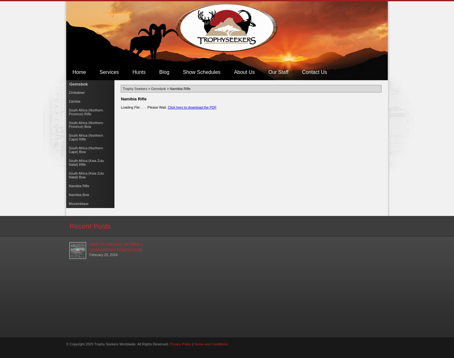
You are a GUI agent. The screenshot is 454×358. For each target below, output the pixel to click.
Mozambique (79, 204)
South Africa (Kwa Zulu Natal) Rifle (86, 162)
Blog (164, 72)
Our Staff (278, 72)
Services (109, 72)
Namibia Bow (79, 195)
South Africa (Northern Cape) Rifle (86, 137)
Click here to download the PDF (192, 107)
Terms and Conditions (211, 344)
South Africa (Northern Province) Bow (86, 124)
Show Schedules (201, 72)
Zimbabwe (77, 92)
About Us (244, 72)
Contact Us (314, 72)
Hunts (139, 72)
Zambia (74, 101)
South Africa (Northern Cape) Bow (86, 150)
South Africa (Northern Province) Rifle (86, 112)
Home (79, 72)
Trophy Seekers (227, 28)
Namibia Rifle (79, 186)
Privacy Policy (180, 344)
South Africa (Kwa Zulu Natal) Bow (86, 175)
